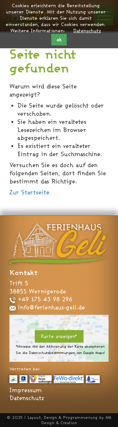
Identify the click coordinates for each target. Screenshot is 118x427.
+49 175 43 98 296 (40, 299)
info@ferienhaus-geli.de (47, 307)
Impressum (25, 390)
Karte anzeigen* (59, 336)
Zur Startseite (29, 192)
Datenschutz (87, 30)
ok (59, 39)
